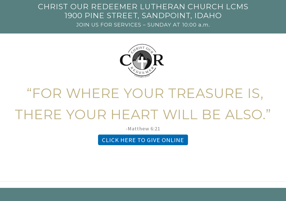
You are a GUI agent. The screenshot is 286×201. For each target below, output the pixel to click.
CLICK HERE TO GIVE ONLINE (143, 140)
